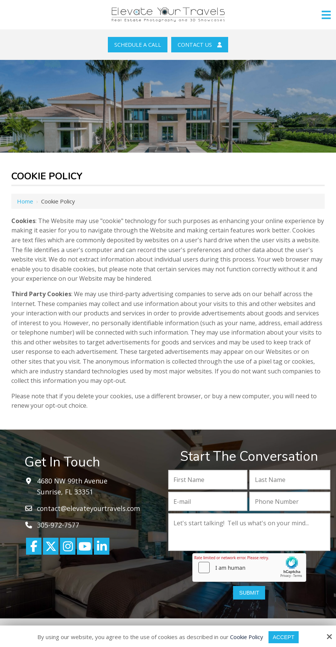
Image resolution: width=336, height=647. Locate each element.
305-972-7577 (58, 524)
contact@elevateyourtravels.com (90, 508)
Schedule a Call (137, 44)
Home (25, 201)
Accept (284, 637)
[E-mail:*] (207, 501)
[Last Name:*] (289, 479)
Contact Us (199, 44)
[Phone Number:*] (289, 501)
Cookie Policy (246, 636)
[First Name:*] (207, 479)
